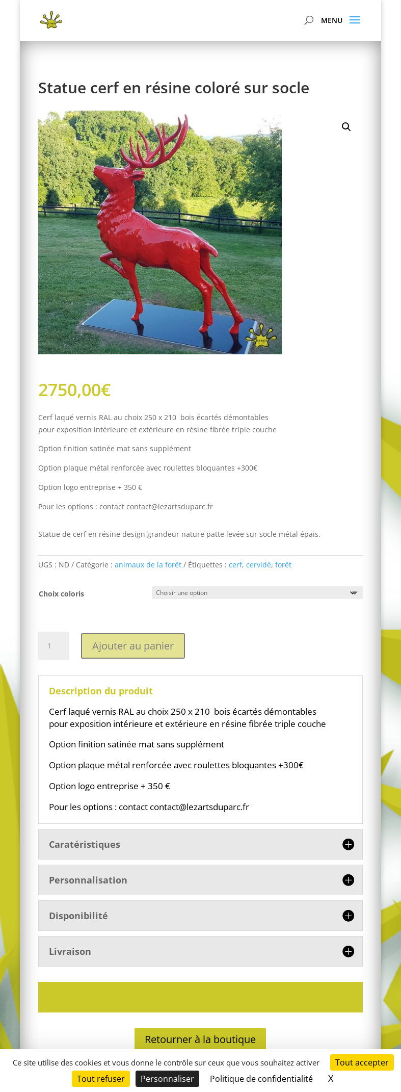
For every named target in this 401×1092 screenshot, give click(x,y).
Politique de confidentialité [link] (261, 1078)
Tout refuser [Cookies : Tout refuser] (101, 1078)
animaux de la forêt (148, 564)
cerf (235, 564)
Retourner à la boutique (200, 1039)
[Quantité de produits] (53, 646)
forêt (283, 564)
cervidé (258, 564)
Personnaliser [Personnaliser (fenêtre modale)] (167, 1078)
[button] (346, 127)
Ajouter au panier (133, 646)
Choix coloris (61, 594)
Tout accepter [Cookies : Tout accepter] (362, 1062)
